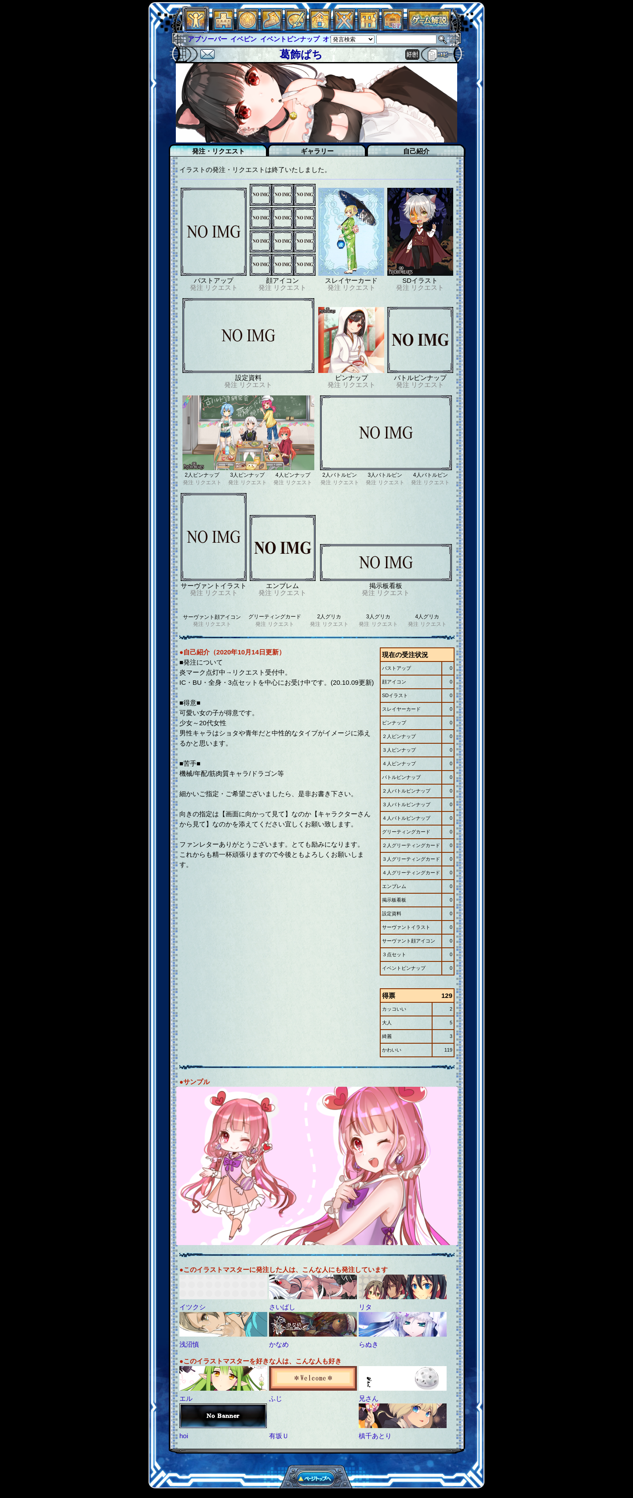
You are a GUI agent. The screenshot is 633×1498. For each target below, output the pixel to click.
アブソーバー (207, 39)
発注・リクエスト (218, 151)
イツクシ (192, 1307)
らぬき (368, 1344)
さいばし (282, 1307)
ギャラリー (317, 151)
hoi (183, 1436)
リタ (365, 1307)
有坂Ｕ (279, 1436)
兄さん (368, 1398)
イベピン (243, 39)
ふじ (275, 1398)
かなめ (279, 1344)
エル (186, 1398)
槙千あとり (375, 1436)
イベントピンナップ (290, 39)
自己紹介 (416, 151)
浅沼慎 (189, 1344)
